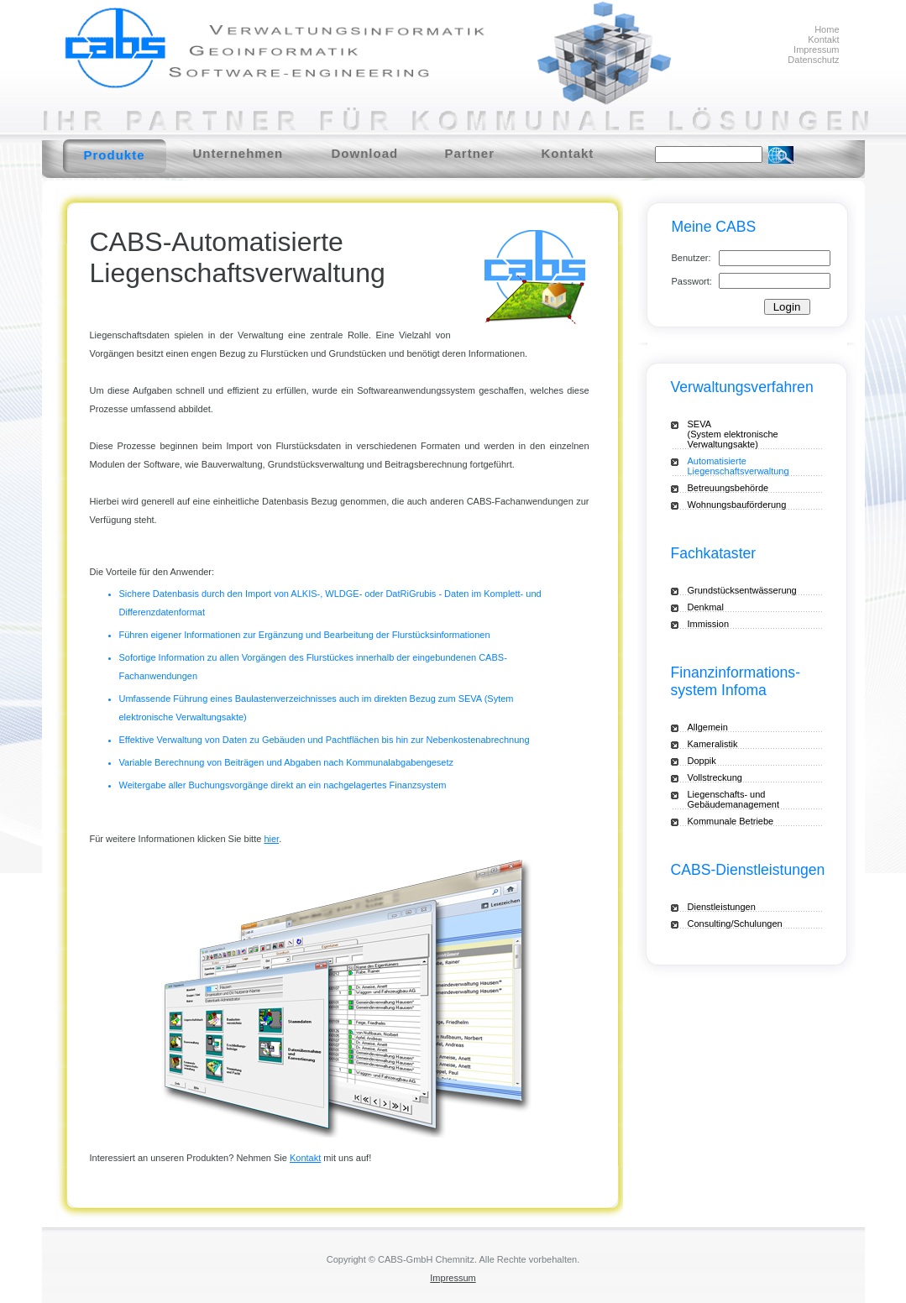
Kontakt (823, 39)
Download (365, 153)
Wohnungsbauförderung (737, 505)
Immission (709, 624)
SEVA (746, 434)
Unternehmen (238, 153)
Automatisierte (755, 466)
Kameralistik (713, 744)
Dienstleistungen (722, 907)
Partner (470, 153)
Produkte (114, 155)
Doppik (702, 761)
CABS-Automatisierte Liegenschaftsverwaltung (237, 257)
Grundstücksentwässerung (742, 590)
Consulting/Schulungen (735, 923)
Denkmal (706, 607)
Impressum (816, 49)
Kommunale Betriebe (731, 821)
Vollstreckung (715, 777)
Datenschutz (813, 60)
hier (271, 839)
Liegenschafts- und (746, 799)
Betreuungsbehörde (728, 488)
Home (826, 29)
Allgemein (708, 727)
